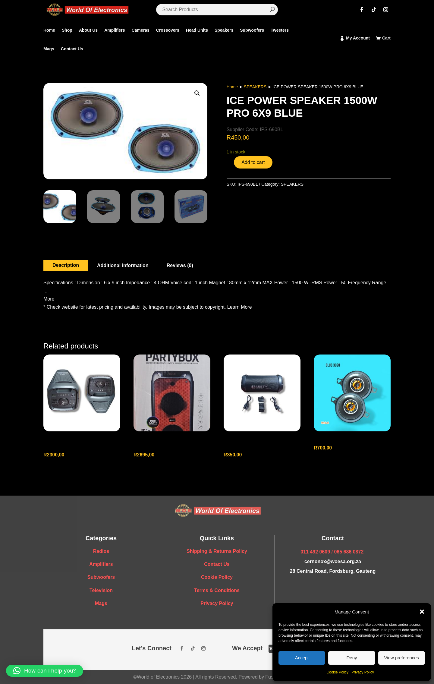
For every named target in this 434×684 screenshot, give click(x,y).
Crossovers (167, 30)
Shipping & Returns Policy (217, 551)
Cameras (140, 30)
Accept (302, 657)
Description (65, 265)
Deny (351, 657)
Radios (101, 551)
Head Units (197, 30)
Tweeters (280, 30)
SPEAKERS (255, 86)
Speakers (224, 30)
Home (49, 30)
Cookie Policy (337, 672)
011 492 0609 (315, 551)
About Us (88, 30)
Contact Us (72, 48)
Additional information (123, 265)
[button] (422, 612)
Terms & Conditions (217, 590)
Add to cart (253, 162)
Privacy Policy (362, 672)
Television (101, 590)
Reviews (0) (180, 265)
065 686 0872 (349, 551)
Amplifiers (114, 30)
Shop (67, 30)
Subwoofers (252, 30)
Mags (48, 48)
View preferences (401, 657)
